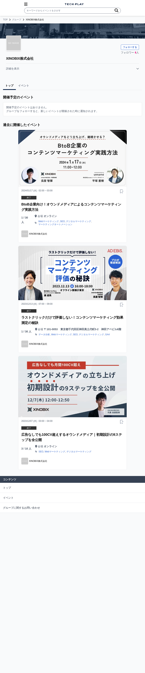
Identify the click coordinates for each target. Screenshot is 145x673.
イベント (8, 497)
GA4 (107, 334)
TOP (5, 19)
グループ (16, 19)
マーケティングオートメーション (55, 224)
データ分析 (44, 334)
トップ (7, 487)
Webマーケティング (48, 221)
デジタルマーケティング (78, 221)
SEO (62, 221)
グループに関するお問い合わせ (21, 507)
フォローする (130, 47)
